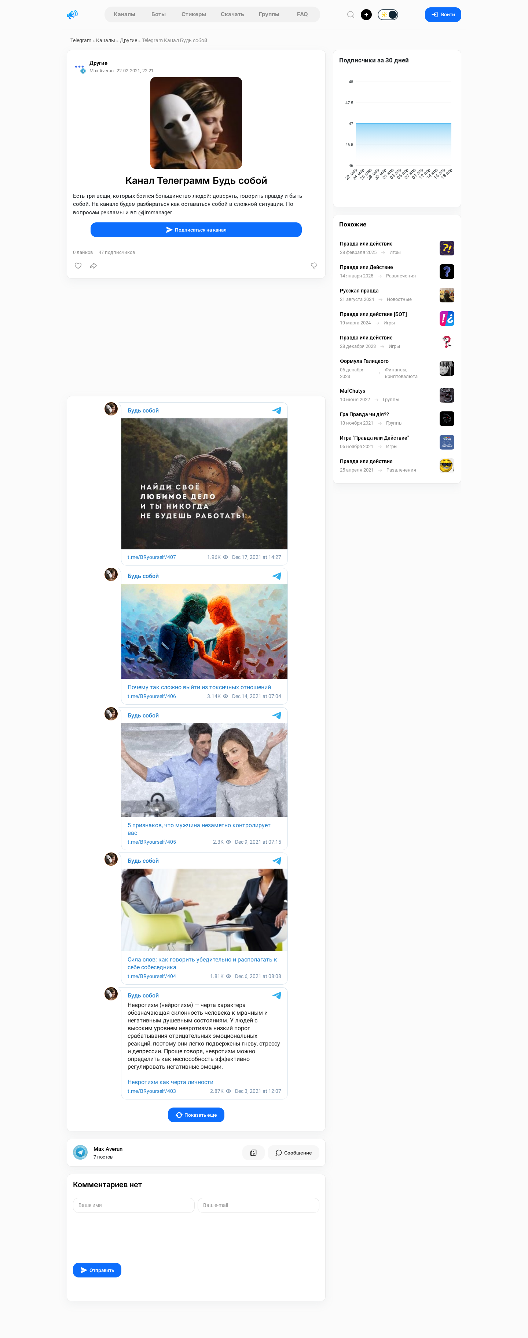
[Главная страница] (72, 14)
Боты (158, 14)
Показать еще (196, 1115)
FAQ (302, 14)
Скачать (232, 14)
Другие (128, 40)
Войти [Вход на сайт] (443, 14)
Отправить (97, 1270)
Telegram (80, 40)
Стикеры (194, 14)
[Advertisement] (196, 337)
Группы (269, 14)
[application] (397, 131)
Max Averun (108, 1149)
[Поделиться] (93, 265)
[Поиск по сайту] (351, 14)
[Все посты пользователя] (253, 1152)
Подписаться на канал (196, 229)
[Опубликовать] (366, 14)
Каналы (124, 14)
